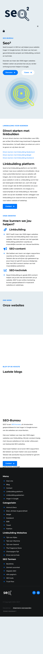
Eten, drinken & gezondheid (16, 511)
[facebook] (34, 592)
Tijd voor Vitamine (13, 541)
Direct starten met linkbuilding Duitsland (18, 158)
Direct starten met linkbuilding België (17, 155)
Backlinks (10, 564)
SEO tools (9, 578)
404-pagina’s (11, 574)
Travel (8, 525)
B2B (7, 521)
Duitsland (10, 518)
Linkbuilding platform (14, 491)
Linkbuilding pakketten (15, 495)
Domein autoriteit (13, 567)
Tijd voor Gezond (12, 544)
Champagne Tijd (12, 551)
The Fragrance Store (14, 548)
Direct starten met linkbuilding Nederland (19, 152)
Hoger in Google (12, 499)
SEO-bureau (16, 424)
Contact (9, 488)
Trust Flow (10, 581)
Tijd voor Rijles (11, 537)
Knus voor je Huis (12, 555)
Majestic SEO (11, 571)
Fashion (9, 529)
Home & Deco (11, 507)
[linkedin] (38, 592)
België (8, 514)
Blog (8, 484)
